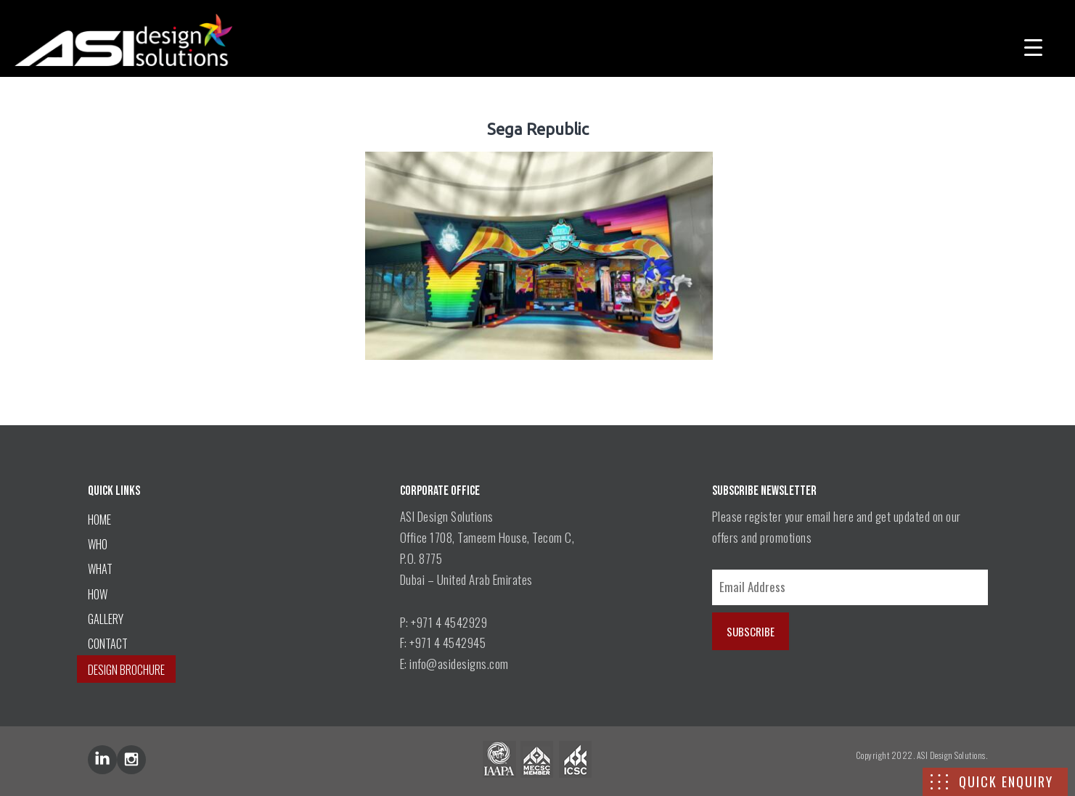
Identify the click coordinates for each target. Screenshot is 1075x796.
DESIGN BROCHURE (126, 669)
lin (102, 759)
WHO (97, 544)
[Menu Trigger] (1033, 45)
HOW (97, 594)
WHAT (100, 569)
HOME (99, 519)
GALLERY (105, 619)
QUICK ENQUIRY (1006, 781)
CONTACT (108, 643)
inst (131, 759)
